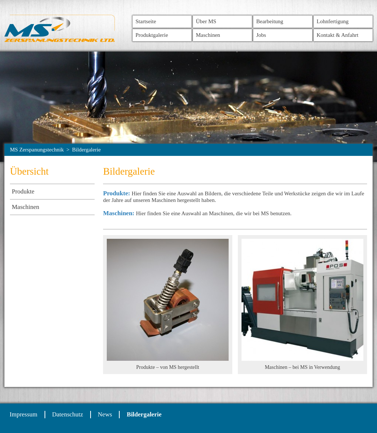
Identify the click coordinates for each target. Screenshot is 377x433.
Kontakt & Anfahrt (337, 35)
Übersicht (29, 171)
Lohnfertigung (333, 21)
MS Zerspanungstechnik (37, 150)
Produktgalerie (151, 35)
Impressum (24, 414)
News (105, 414)
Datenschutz (67, 414)
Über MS (206, 21)
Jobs (261, 35)
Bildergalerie (86, 150)
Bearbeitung (269, 21)
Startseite (145, 21)
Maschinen (208, 35)
